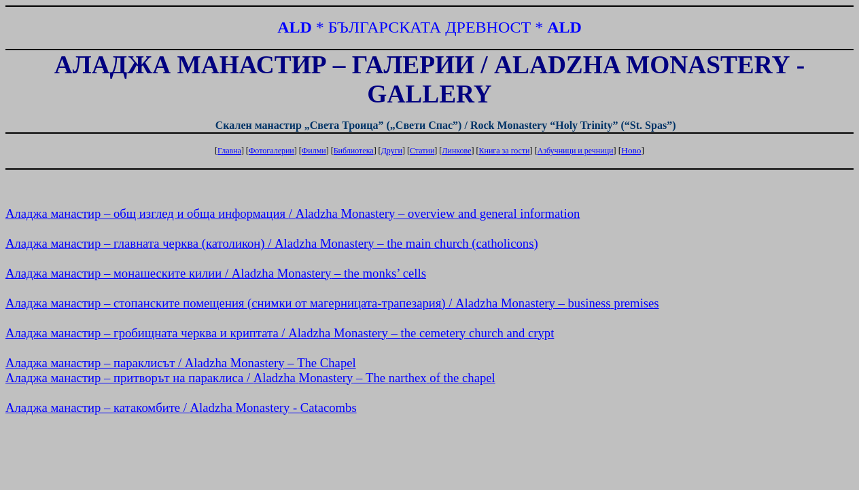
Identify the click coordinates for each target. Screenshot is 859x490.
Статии (422, 150)
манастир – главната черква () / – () (271, 243)
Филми (314, 150)
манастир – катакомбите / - (181, 407)
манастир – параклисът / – (180, 363)
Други (391, 150)
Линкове (456, 150)
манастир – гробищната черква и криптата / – (279, 333)
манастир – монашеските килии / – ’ (215, 273)
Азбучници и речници (576, 150)
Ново (631, 150)
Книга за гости (503, 150)
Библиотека (354, 150)
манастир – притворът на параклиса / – (250, 378)
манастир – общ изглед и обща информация (292, 213)
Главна (229, 150)
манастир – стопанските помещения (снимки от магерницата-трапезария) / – (332, 303)
